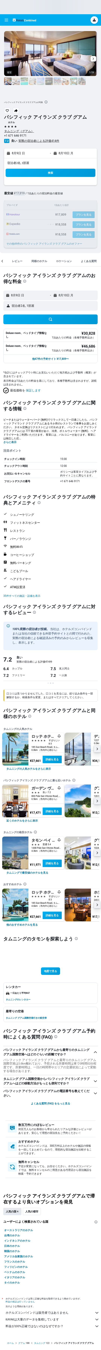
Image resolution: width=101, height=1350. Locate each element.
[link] (28, 769)
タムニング (39, 1343)
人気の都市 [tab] (31, 1211)
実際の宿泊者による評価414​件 (38, 141)
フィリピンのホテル (16, 1266)
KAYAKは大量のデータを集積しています (52, 1319)
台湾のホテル (12, 1235)
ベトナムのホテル (14, 1272)
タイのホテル (12, 1282)
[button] (6, 20)
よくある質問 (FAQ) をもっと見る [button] (50, 1103)
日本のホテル (12, 1245)
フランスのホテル (14, 1261)
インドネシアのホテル (17, 1240)
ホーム (10, 1343)
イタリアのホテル (14, 1277)
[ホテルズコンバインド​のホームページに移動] (24, 20)
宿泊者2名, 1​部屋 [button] (18, 163)
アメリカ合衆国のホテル (18, 1256)
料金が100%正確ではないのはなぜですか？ (52, 1326)
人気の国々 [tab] (12, 1211)
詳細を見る (52, 759)
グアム (21, 1343)
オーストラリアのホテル (18, 1230)
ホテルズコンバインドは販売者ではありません (52, 1313)
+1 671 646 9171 (15, 135)
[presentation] (46, 102)
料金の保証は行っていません (20, 1301)
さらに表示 (9, 442)
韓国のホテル (12, 1251)
